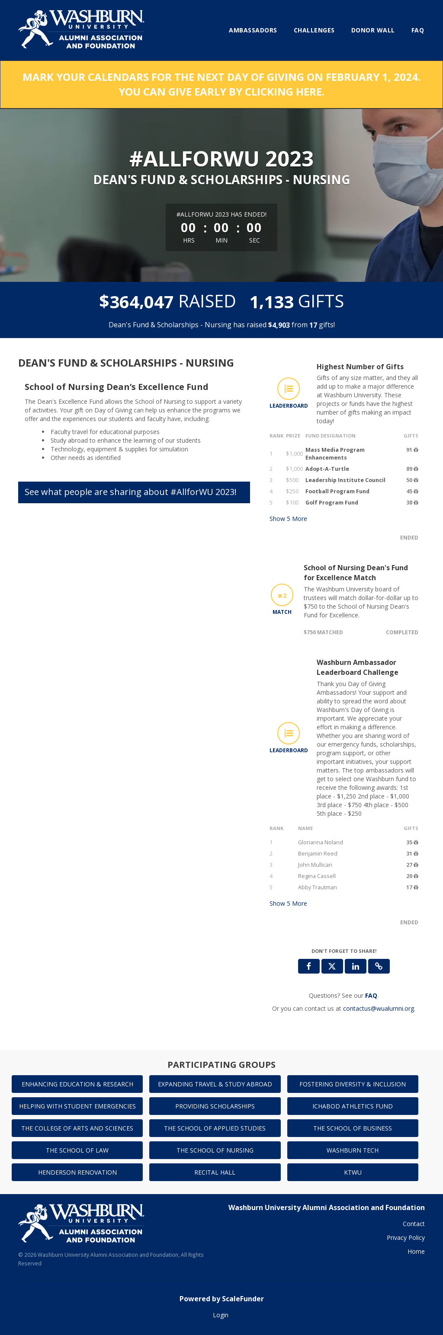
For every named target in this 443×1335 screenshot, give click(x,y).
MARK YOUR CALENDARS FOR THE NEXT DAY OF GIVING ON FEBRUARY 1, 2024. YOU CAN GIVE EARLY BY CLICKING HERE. (221, 84)
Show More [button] (288, 518)
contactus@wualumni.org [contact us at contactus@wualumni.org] (378, 1008)
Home (416, 1251)
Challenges (314, 30)
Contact (414, 1224)
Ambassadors (253, 30)
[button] (379, 966)
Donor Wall (373, 30)
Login (220, 1315)
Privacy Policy (406, 1237)
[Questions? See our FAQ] (371, 995)
